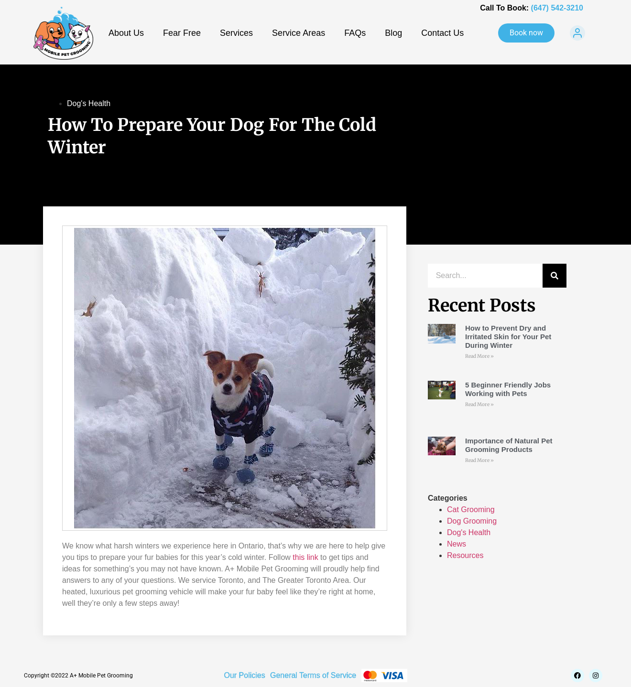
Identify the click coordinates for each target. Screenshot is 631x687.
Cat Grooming (471, 509)
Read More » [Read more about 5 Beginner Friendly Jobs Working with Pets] (479, 404)
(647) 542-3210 (557, 8)
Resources (465, 555)
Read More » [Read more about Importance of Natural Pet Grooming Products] (479, 460)
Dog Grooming (472, 521)
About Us (126, 33)
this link (305, 557)
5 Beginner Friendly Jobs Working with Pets (508, 389)
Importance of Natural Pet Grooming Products (509, 445)
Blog (393, 33)
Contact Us (442, 33)
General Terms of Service (313, 675)
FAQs (355, 33)
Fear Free (182, 33)
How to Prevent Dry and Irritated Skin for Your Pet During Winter (508, 336)
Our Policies (244, 675)
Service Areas (298, 33)
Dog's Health (88, 103)
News (456, 544)
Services (236, 33)
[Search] (554, 276)
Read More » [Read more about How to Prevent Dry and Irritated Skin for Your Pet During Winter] (479, 356)
